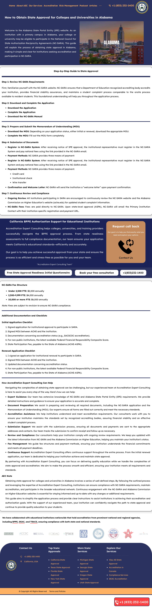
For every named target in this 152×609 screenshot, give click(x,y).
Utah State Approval (89, 590)
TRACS (33, 529)
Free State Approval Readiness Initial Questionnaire (38, 280)
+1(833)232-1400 (133, 280)
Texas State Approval (60, 575)
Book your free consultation (97, 280)
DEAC (22, 529)
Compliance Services (118, 582)
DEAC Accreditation (118, 586)
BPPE (15, 529)
